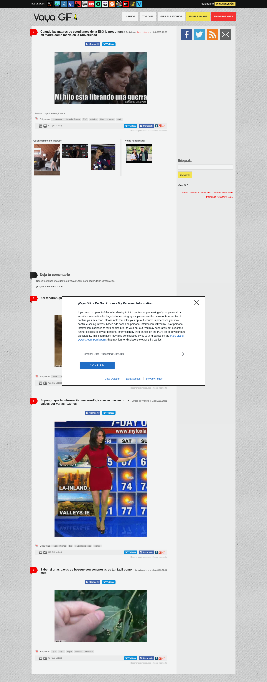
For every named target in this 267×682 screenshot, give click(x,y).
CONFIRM (97, 365)
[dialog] (133, 341)
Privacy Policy (154, 378)
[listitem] (133, 354)
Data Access (133, 378)
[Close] (197, 303)
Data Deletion (112, 378)
